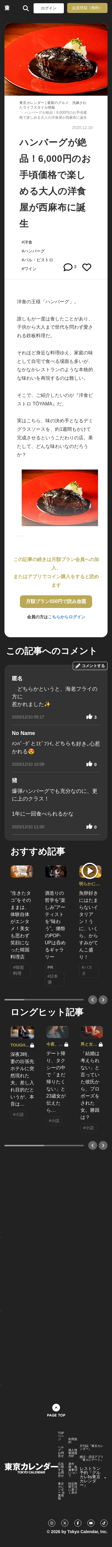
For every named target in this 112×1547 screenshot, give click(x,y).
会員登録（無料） (87, 8)
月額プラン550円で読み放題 (56, 601)
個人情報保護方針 (72, 1453)
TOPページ (61, 1436)
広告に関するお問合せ (61, 1470)
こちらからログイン (66, 616)
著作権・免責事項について (72, 1470)
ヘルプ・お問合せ (61, 1452)
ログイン (48, 8)
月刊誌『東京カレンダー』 (91, 1447)
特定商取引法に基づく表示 (72, 1488)
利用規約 (72, 1441)
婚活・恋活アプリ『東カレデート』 (91, 1458)
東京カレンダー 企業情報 (61, 1491)
